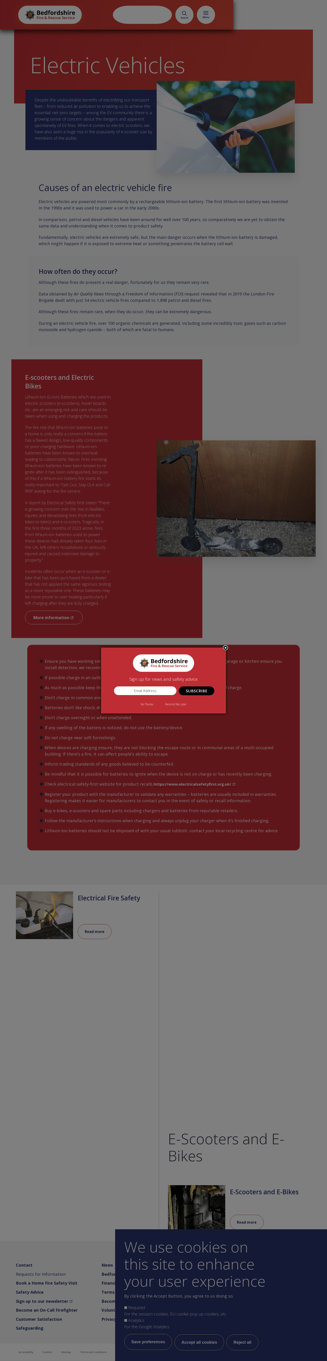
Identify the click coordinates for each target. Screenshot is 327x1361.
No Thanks (147, 704)
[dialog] (163, 680)
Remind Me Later (176, 704)
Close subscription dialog (225, 648)
